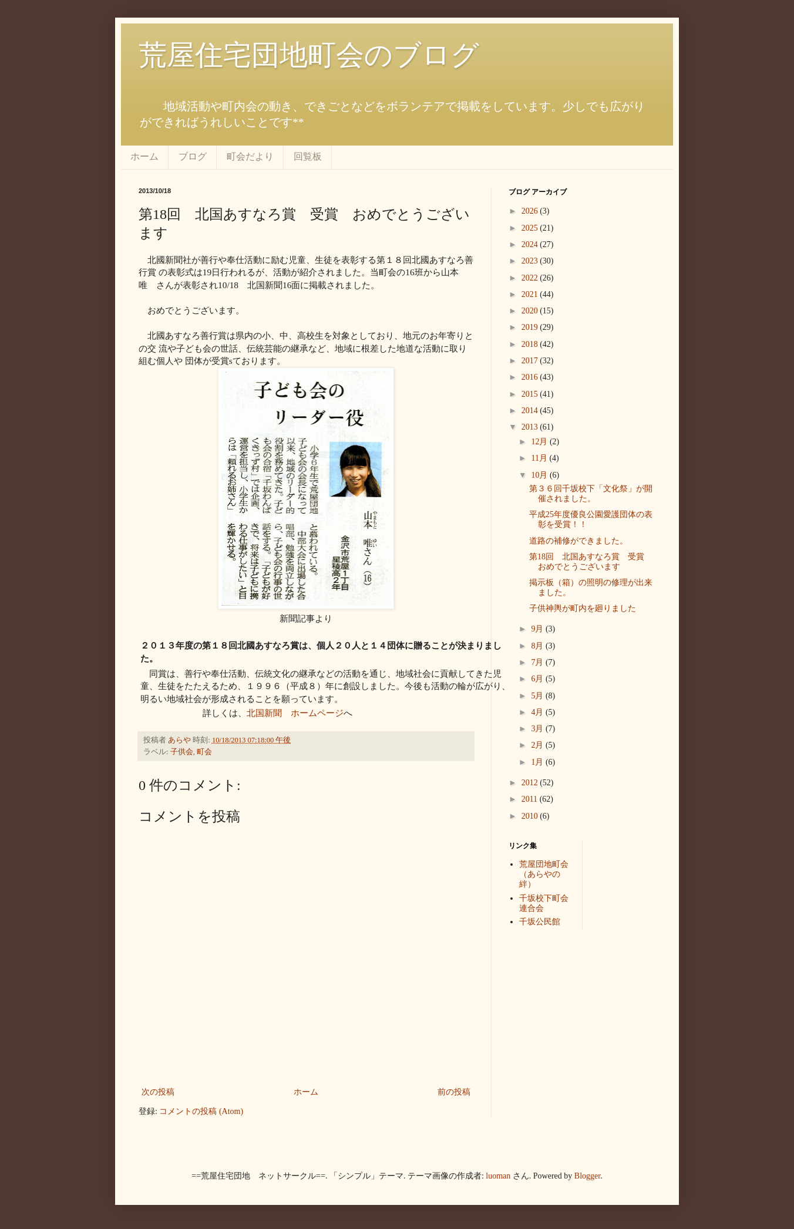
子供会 (181, 752)
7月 (538, 662)
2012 (531, 782)
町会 (204, 752)
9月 (538, 628)
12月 (540, 441)
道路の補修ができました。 (578, 540)
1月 (538, 762)
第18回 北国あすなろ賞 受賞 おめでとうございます (590, 561)
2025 (531, 228)
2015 (531, 394)
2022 (531, 278)
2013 (531, 427)
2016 (531, 377)
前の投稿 (454, 1092)
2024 (531, 244)
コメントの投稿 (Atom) (201, 1111)
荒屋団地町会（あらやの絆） (543, 874)
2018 (531, 344)
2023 (531, 260)
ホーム (144, 156)
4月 (538, 712)
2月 (538, 745)
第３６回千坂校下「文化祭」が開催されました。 (590, 493)
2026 (531, 211)
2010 (531, 816)
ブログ (193, 156)
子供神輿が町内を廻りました (582, 608)
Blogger (587, 1175)
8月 (538, 645)
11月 (540, 458)
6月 (538, 678)
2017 (531, 360)
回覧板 (308, 156)
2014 (531, 410)
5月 (538, 695)
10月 (540, 475)
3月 (538, 728)
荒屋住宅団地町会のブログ (309, 54)
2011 (531, 799)
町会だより (250, 156)
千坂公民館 (539, 921)
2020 (531, 310)
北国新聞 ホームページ (295, 713)
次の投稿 (158, 1092)
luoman (498, 1175)
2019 (531, 327)
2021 (531, 294)
